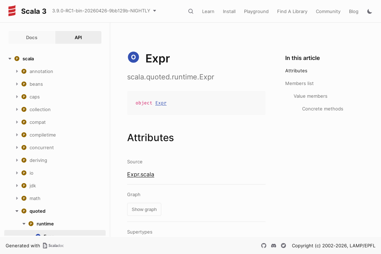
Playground (256, 11)
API (78, 37)
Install (229, 11)
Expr (161, 103)
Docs (31, 37)
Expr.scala (140, 174)
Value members (310, 96)
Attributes (296, 70)
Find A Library (292, 11)
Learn (208, 11)
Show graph (144, 209)
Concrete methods (322, 108)
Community (328, 11)
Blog (353, 11)
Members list (299, 83)
